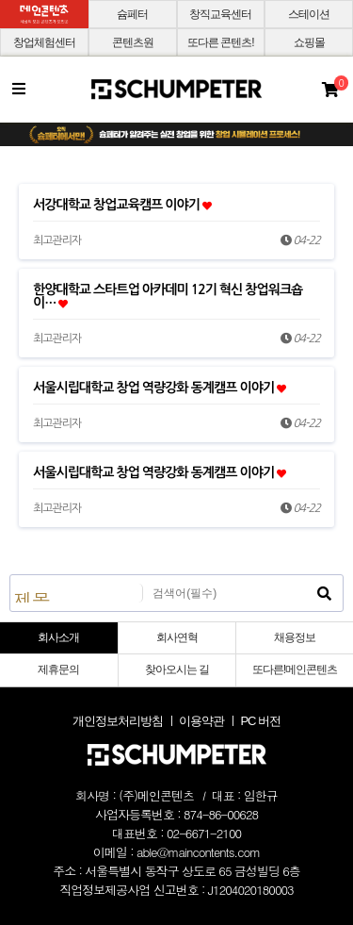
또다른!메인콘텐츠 (294, 669)
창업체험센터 (44, 42)
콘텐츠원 (132, 42)
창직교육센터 (220, 14)
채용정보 (294, 637)
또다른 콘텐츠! (220, 42)
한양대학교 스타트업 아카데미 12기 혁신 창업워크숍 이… (167, 296)
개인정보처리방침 (117, 721)
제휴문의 (58, 669)
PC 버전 (260, 721)
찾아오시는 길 (177, 669)
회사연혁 (177, 637)
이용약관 (201, 721)
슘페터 (132, 14)
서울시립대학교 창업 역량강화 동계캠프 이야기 (159, 387)
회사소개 (58, 637)
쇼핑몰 (309, 42)
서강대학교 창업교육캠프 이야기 (122, 204)
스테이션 (308, 14)
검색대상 (10, 575)
